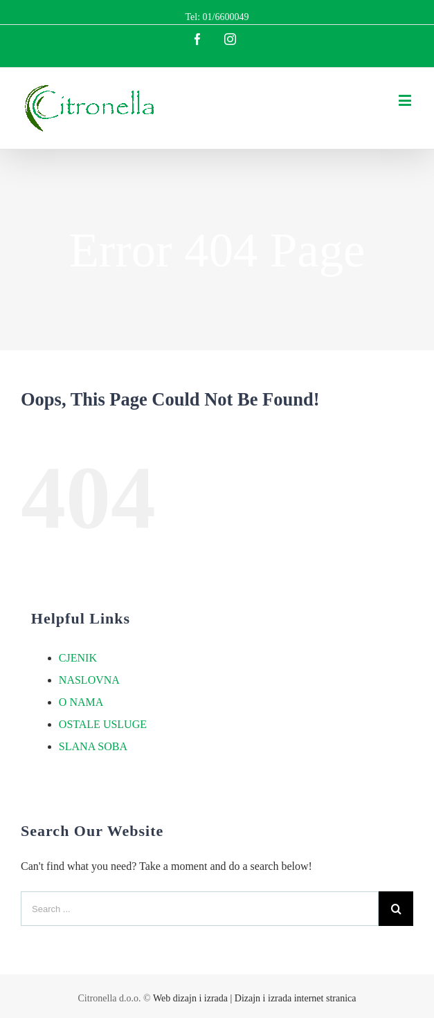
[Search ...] (200, 908)
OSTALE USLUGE (103, 724)
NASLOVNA (89, 680)
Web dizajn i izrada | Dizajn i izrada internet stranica (254, 998)
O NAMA (81, 702)
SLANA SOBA (93, 746)
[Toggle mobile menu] (406, 100)
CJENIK (78, 658)
